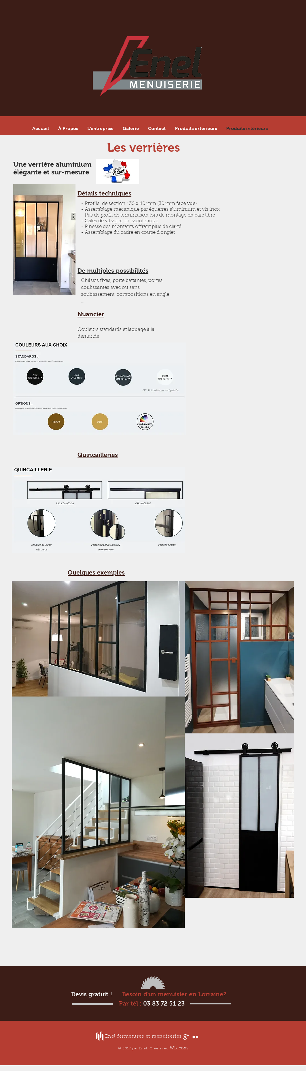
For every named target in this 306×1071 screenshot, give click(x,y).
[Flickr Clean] (195, 1037)
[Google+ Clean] (186, 1037)
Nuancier (91, 314)
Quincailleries (98, 454)
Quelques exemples (96, 572)
